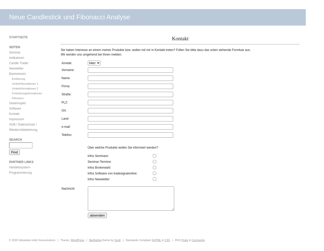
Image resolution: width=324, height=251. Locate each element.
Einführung (18, 78)
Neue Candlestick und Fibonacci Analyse (69, 17)
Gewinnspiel (17, 103)
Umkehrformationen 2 (25, 88)
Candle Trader (18, 63)
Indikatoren (16, 58)
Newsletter (16, 68)
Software (15, 108)
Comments (198, 244)
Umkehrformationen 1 (25, 83)
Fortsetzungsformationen (27, 93)
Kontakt (14, 114)
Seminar (15, 52)
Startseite (18, 37)
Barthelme (95, 244)
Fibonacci (18, 98)
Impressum (16, 119)
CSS (167, 244)
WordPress (77, 244)
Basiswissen (17, 74)
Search (15, 139)
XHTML (156, 244)
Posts (184, 244)
